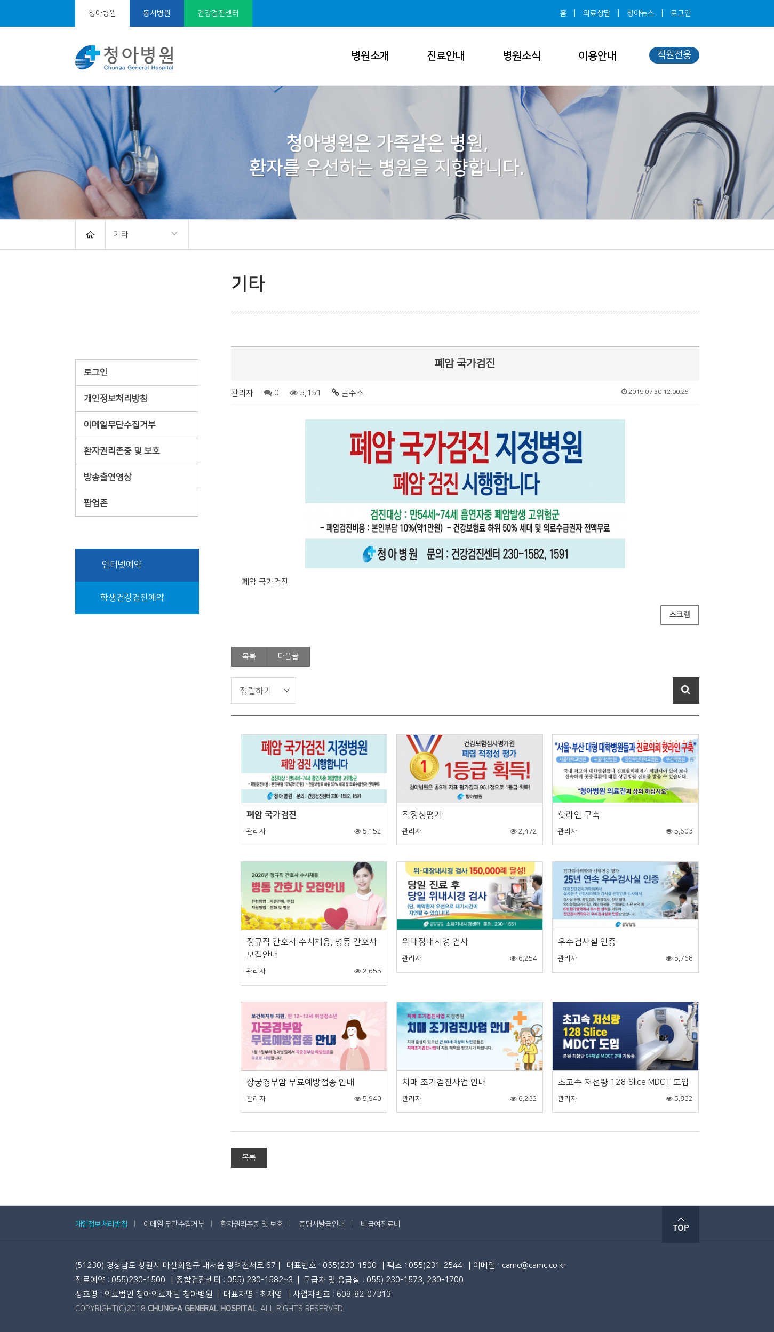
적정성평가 (422, 815)
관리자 (242, 393)
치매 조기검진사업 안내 (444, 1082)
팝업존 (96, 503)
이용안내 (597, 56)
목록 (249, 656)
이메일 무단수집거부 (173, 1224)
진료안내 (446, 56)
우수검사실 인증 (587, 942)
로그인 (681, 13)
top (680, 1224)
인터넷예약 (114, 565)
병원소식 (521, 56)
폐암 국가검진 (271, 815)
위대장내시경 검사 (435, 942)
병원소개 (370, 56)
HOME (90, 234)
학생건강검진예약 (125, 598)
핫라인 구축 (579, 815)
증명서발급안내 (322, 1224)
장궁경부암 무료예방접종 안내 (300, 1082)
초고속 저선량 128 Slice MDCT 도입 (623, 1082)
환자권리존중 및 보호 (122, 451)
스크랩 (679, 614)
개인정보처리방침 (116, 398)
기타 (142, 235)
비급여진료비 (380, 1224)
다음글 (288, 656)
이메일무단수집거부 (120, 425)
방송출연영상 (108, 477)
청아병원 (102, 13)
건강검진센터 (218, 13)
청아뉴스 (641, 13)
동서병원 (157, 13)
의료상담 (597, 13)
